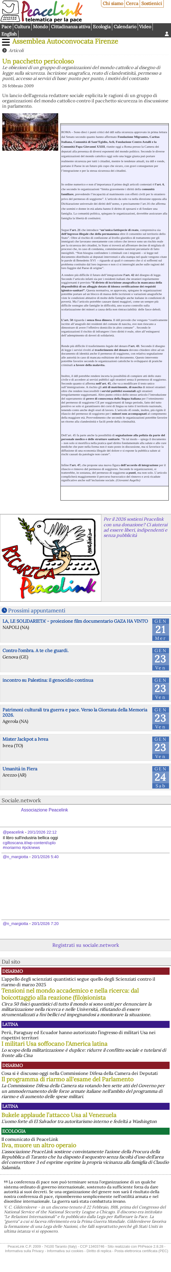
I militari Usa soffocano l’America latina (54, 1043)
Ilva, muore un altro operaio (38, 1145)
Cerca (132, 3)
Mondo (40, 26)
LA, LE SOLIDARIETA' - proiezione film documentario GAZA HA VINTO (75, 621)
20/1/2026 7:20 (45, 923)
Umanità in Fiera (20, 768)
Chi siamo (113, 3)
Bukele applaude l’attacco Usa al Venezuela (58, 1115)
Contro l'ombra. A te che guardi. (36, 650)
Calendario (125, 26)
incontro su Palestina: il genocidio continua (48, 680)
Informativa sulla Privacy (24, 1251)
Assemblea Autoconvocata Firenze (65, 41)
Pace (6, 26)
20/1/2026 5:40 (45, 857)
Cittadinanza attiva (70, 26)
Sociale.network (21, 800)
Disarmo (12, 971)
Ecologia (102, 26)
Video (145, 26)
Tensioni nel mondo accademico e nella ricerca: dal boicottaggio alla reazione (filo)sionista (70, 994)
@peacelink (13, 832)
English (9, 34)
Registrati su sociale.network (85, 945)
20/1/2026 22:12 (42, 832)
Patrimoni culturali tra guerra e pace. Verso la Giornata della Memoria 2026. (75, 712)
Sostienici (151, 3)
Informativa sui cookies (65, 1251)
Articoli (16, 50)
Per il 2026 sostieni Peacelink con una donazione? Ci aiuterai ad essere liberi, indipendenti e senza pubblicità (135, 527)
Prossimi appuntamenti (36, 610)
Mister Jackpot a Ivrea (25, 739)
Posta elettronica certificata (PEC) (141, 1251)
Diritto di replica (98, 1251)
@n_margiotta (15, 857)
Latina (10, 1024)
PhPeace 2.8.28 (150, 1246)
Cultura (22, 26)
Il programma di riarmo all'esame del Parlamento (67, 1079)
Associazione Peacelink (44, 810)
